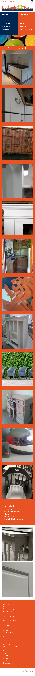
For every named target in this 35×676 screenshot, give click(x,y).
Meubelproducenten (10, 614)
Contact (11, 1)
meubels (21, 23)
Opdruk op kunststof (9, 632)
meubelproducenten (7, 29)
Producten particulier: (10, 651)
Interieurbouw (8, 611)
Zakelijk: (6, 604)
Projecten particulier (10, 646)
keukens (21, 21)
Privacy (21, 671)
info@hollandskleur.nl (15, 519)
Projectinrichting (8, 609)
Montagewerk (7, 630)
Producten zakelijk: (9, 620)
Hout (4, 623)
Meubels (6, 642)
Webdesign (29, 671)
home (3, 18)
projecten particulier (25, 29)
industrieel (5, 21)
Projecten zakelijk (9, 616)
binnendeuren (23, 26)
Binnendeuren (7, 644)
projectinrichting (6, 23)
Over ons (4, 1)
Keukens (5, 639)
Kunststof (6, 625)
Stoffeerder (6, 660)
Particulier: (6, 637)
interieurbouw (6, 26)
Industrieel (6, 606)
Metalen (5, 628)
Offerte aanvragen (9, 663)
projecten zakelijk (7, 32)
